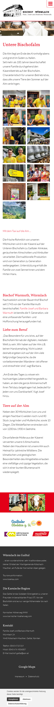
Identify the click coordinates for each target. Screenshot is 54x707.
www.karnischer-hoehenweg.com (17, 616)
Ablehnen (27, 699)
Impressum (19, 676)
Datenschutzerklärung (17, 704)
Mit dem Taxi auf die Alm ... (17, 231)
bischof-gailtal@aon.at (19, 653)
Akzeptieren (13, 699)
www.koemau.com (11, 579)
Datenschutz (33, 676)
